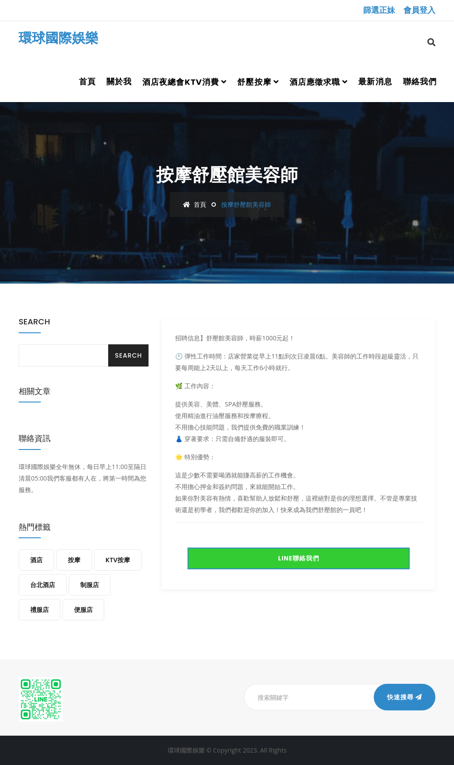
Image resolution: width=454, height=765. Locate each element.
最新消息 (375, 81)
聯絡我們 (420, 81)
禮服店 (39, 609)
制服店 (89, 584)
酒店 (36, 560)
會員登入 (419, 10)
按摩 (74, 560)
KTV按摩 (118, 560)
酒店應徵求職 (315, 81)
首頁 (87, 81)
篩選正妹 (379, 10)
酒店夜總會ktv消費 (180, 81)
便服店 (83, 609)
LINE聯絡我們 (298, 558)
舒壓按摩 (254, 81)
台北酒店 (42, 584)
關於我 (119, 81)
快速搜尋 (404, 697)
